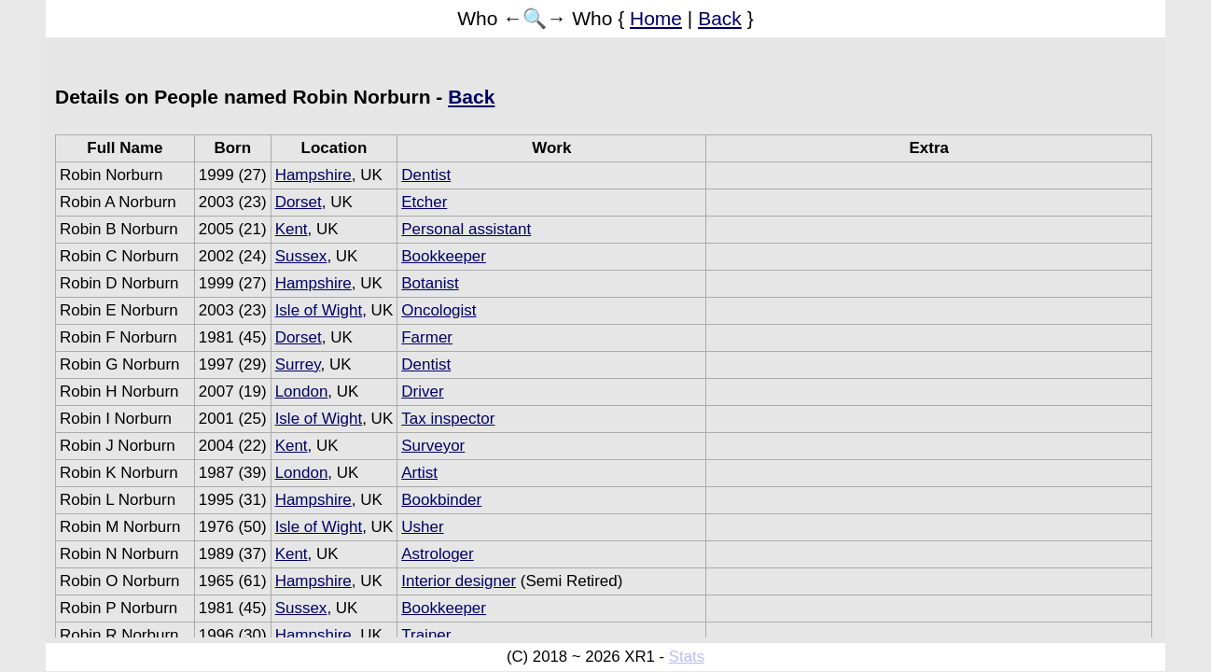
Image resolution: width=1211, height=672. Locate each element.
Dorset (298, 202)
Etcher (424, 202)
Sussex (301, 256)
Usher (422, 527)
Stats (686, 656)
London (301, 391)
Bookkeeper (443, 256)
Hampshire (313, 175)
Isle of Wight (319, 310)
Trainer (426, 635)
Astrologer (437, 554)
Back (720, 18)
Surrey (298, 364)
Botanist (429, 283)
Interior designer (458, 581)
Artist (419, 473)
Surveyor (433, 446)
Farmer (426, 337)
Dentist (426, 175)
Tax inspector (447, 418)
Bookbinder (441, 500)
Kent (291, 229)
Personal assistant (466, 229)
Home (656, 18)
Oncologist (438, 310)
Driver (422, 391)
